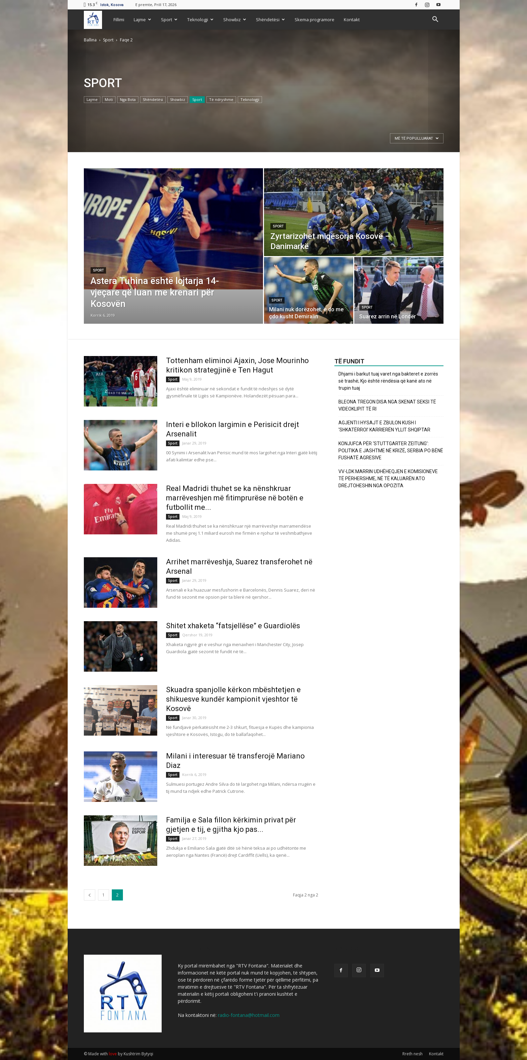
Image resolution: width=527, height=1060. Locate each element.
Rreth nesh (412, 1054)
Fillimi (118, 19)
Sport (169, 19)
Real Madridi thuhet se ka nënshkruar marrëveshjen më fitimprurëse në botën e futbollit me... (234, 497)
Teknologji (200, 19)
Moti (109, 99)
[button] (435, 19)
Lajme (142, 19)
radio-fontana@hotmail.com (248, 1015)
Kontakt (352, 19)
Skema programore (314, 19)
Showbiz (234, 19)
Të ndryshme (221, 99)
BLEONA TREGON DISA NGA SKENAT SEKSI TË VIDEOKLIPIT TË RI (387, 405)
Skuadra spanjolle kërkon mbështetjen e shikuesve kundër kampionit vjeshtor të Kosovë (233, 699)
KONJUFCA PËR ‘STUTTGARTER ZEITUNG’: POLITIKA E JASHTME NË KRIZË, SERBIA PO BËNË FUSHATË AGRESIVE (390, 450)
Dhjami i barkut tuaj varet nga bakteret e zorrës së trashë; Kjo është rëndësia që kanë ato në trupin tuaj (388, 381)
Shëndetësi (270, 19)
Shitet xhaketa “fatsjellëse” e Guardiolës (233, 626)
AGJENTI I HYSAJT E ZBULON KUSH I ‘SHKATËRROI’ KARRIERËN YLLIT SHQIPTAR (384, 426)
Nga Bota (128, 99)
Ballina (90, 40)
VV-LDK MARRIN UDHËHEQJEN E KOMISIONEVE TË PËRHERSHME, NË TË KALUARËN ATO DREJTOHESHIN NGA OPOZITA (388, 478)
